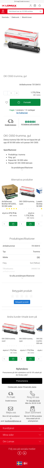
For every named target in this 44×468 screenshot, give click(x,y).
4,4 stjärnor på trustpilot (30, 124)
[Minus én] (17, 93)
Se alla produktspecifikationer (22, 276)
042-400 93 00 (34, 401)
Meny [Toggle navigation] (3, 11)
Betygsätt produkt (22, 302)
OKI (38, 257)
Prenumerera (22, 380)
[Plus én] (5, 93)
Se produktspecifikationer (22, 168)
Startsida (5, 17)
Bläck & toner (27, 17)
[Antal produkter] (11, 93)
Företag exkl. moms (15, 387)
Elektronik (15, 17)
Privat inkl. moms (29, 387)
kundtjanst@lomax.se (13, 421)
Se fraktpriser (22, 113)
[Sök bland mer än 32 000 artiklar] (22, 11)
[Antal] (5, 224)
